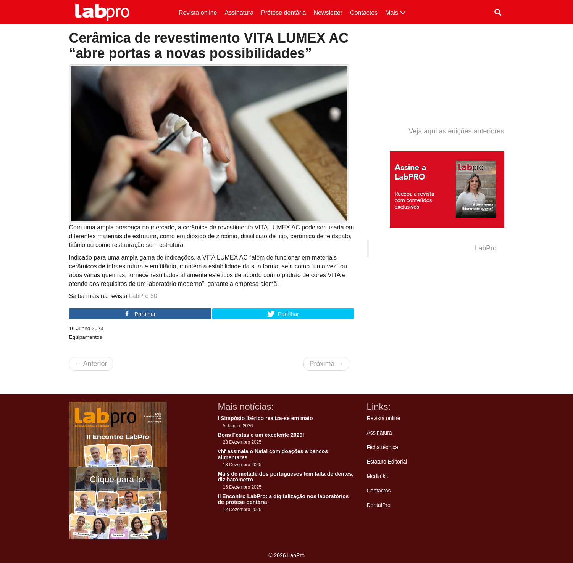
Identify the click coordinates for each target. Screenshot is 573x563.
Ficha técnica (382, 447)
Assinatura (239, 13)
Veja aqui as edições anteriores (456, 131)
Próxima (326, 363)
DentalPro (379, 505)
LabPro (485, 248)
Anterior (91, 363)
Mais (395, 13)
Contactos (364, 13)
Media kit (377, 476)
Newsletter (328, 13)
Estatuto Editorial (387, 462)
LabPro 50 (143, 296)
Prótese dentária (283, 13)
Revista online (198, 13)
